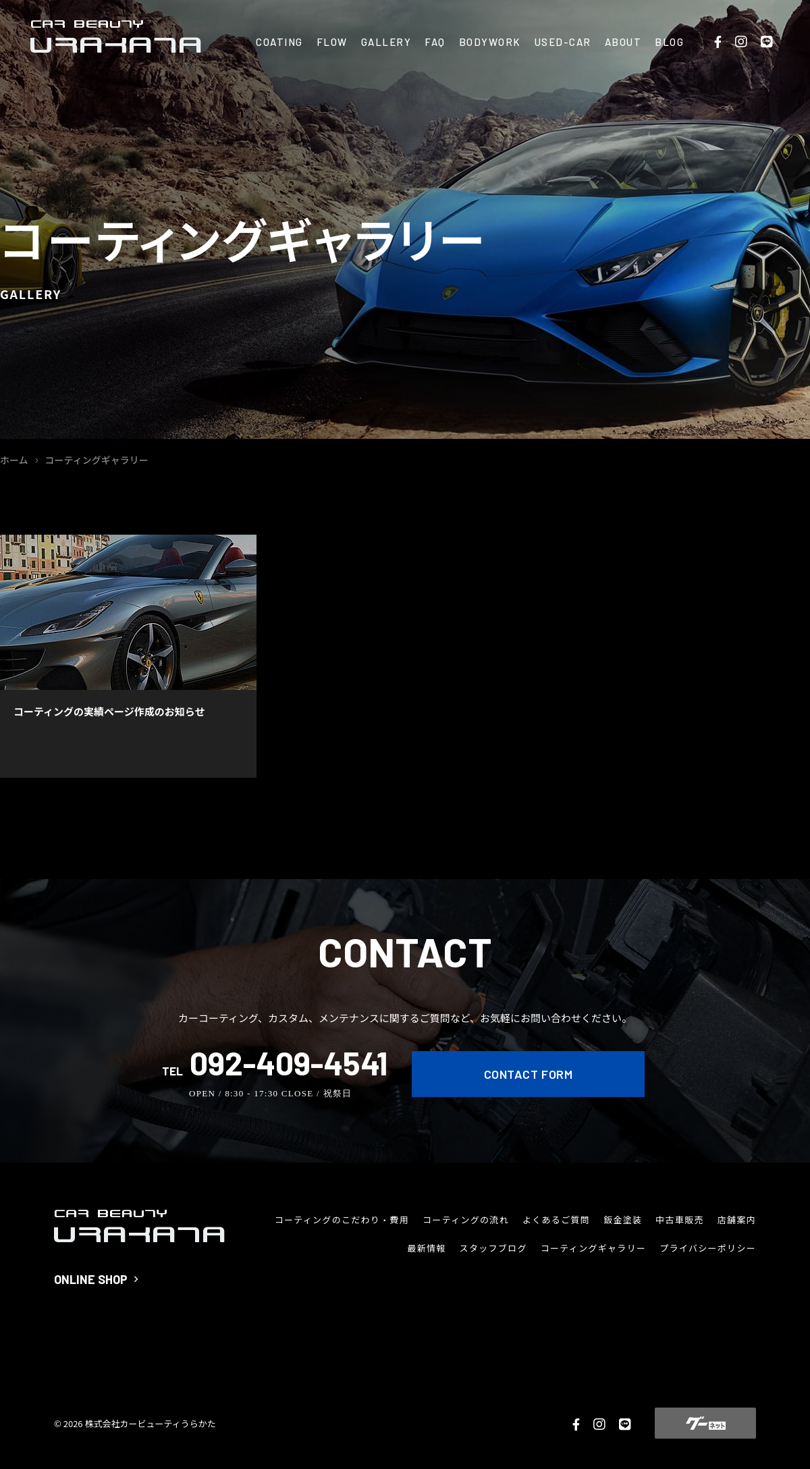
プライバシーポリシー (707, 1247)
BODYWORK (490, 42)
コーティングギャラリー (594, 1247)
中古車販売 (679, 1219)
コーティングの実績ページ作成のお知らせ (109, 711)
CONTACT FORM (528, 1074)
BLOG (669, 42)
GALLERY (386, 42)
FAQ (435, 42)
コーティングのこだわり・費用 (342, 1219)
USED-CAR (563, 42)
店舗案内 (737, 1219)
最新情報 (426, 1247)
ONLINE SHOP (96, 1279)
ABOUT (623, 42)
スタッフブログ (493, 1247)
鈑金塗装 (622, 1219)
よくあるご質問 (556, 1219)
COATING (279, 42)
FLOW (332, 42)
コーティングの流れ (466, 1219)
